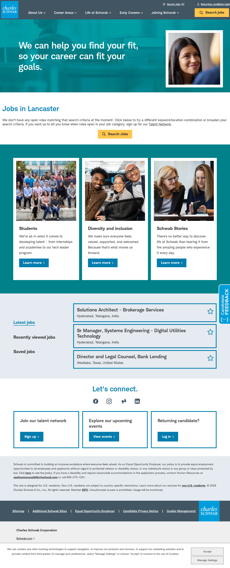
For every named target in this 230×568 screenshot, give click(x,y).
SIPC (85, 489)
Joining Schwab (163, 12)
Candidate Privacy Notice (140, 511)
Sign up (30, 437)
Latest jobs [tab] (24, 322)
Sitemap (18, 511)
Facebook (95, 401)
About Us (35, 12)
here (28, 472)
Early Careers (130, 12)
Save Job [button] (210, 311)
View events (102, 437)
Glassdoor (124, 401)
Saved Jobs (175, 4)
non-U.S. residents (193, 485)
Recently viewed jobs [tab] (34, 337)
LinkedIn (137, 401)
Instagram (109, 401)
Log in (166, 437)
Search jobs (212, 12)
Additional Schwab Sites (50, 511)
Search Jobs (118, 134)
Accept (207, 551)
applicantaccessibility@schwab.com (35, 477)
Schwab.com (24, 538)
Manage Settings (207, 560)
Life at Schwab (96, 12)
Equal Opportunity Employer (95, 511)
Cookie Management (181, 511)
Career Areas (63, 12)
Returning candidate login (215, 4)
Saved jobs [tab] (24, 351)
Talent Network (160, 124)
